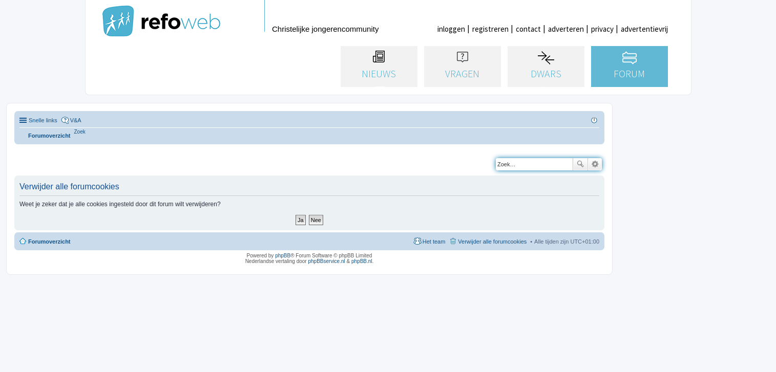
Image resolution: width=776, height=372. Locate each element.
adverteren (566, 29)
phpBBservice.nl (326, 261)
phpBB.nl (361, 261)
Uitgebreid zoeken (595, 164)
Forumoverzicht (49, 241)
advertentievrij (644, 29)
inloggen (451, 29)
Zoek (580, 164)
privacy (602, 29)
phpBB (282, 255)
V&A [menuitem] (75, 120)
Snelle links (43, 120)
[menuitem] (80, 132)
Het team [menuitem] (434, 241)
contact (528, 29)
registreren (490, 29)
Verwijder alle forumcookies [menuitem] (492, 241)
